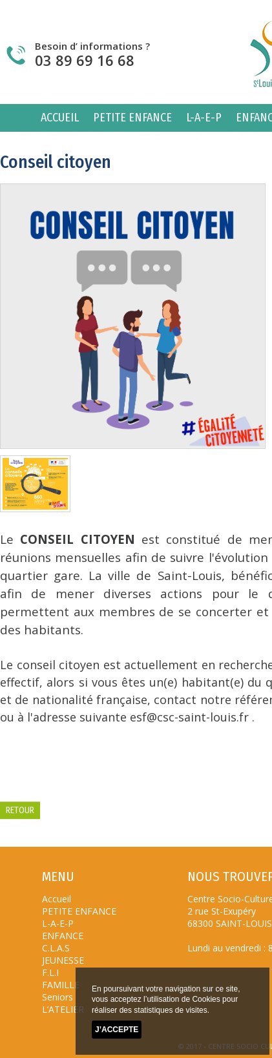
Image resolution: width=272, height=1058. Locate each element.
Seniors (57, 997)
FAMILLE (60, 985)
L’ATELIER (63, 1009)
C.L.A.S (56, 948)
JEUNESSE (63, 960)
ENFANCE (62, 935)
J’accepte (116, 1030)
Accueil (60, 117)
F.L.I (50, 972)
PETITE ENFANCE (132, 117)
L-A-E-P (204, 117)
